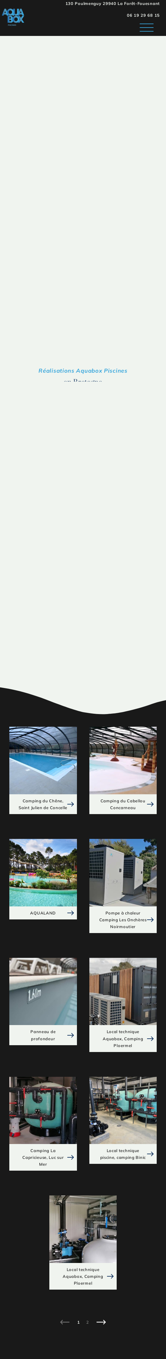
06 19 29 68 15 (143, 15)
